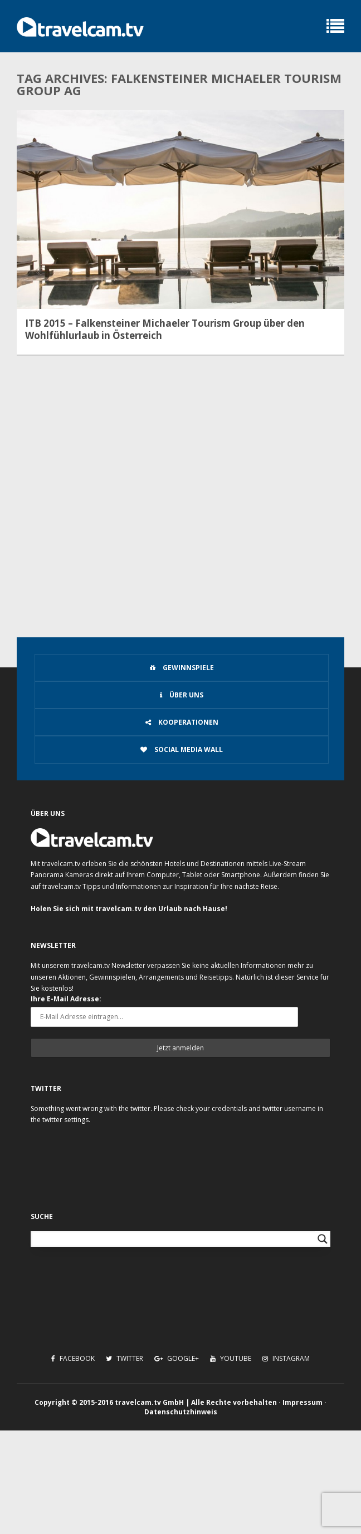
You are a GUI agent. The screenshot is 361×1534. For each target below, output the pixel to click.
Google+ (176, 1358)
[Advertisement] (180, 528)
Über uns (181, 695)
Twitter (124, 1358)
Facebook (73, 1358)
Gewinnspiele (182, 667)
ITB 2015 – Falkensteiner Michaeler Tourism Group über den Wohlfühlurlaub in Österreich (165, 329)
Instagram (286, 1358)
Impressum (302, 1402)
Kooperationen (181, 722)
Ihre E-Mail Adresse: (66, 999)
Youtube (230, 1358)
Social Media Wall (181, 749)
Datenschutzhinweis (180, 1412)
